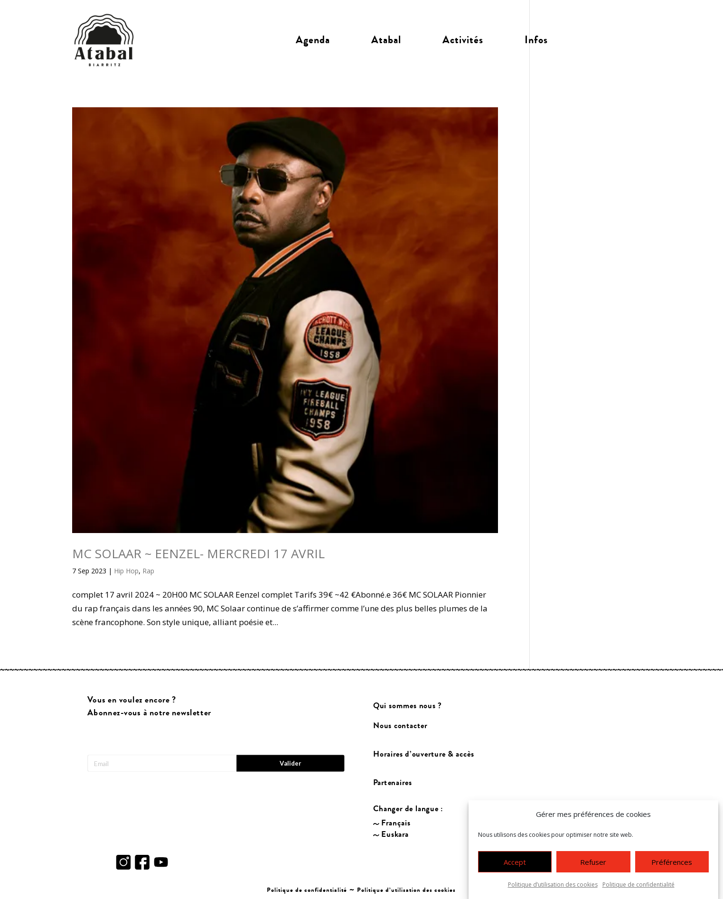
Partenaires (392, 782)
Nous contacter (400, 725)
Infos (536, 39)
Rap (148, 570)
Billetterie (610, 39)
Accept (515, 865)
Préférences (671, 865)
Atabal (386, 39)
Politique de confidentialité (638, 888)
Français (396, 823)
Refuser (593, 865)
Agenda (313, 39)
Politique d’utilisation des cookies (553, 888)
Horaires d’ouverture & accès (423, 754)
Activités (462, 39)
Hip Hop (126, 570)
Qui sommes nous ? (407, 706)
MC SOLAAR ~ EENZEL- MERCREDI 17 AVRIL (198, 553)
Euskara (395, 834)
